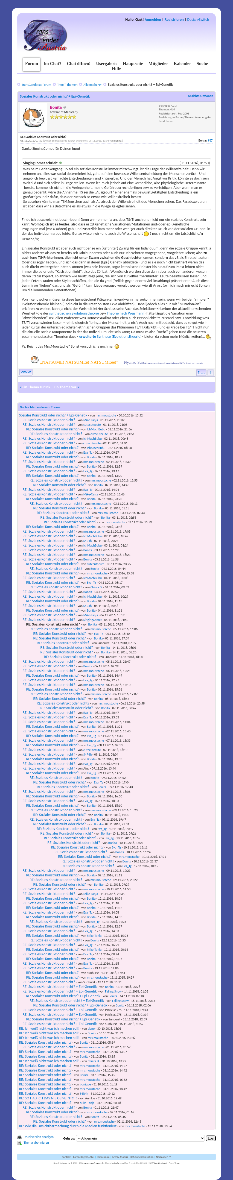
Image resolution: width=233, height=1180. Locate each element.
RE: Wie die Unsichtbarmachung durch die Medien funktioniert (67, 1126)
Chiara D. (97, 587)
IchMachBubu (96, 429)
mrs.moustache (106, 415)
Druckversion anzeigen (39, 1137)
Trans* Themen (67, 85)
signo (91, 1029)
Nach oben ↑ (163, 1157)
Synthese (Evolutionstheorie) (110, 336)
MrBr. (117, 1163)
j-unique (85, 1084)
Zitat (201, 372)
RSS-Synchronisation (141, 1157)
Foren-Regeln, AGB (83, 1157)
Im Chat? (52, 63)
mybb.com (89, 1163)
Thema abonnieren (36, 1142)
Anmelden (153, 19)
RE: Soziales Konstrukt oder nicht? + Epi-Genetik (60, 986)
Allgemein (90, 85)
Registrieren (174, 19)
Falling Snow (113, 991)
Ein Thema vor (65, 387)
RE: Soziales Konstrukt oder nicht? (49, 420)
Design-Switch (198, 19)
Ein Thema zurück (36, 387)
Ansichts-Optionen (200, 96)
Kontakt (66, 1157)
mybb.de (100, 1163)
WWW (26, 372)
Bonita (117, 140)
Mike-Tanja (90, 420)
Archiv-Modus (120, 1157)
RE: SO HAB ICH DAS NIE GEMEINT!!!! (48, 1098)
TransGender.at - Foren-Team (166, 1163)
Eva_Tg (87, 452)
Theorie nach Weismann (125, 313)
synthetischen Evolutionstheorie (74, 313)
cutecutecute (92, 425)
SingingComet (92, 620)
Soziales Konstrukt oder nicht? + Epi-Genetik (53, 415)
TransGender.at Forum (36, 85)
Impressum (103, 1157)
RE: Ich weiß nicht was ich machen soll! (49, 1028)
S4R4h (87, 541)
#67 (210, 140)
